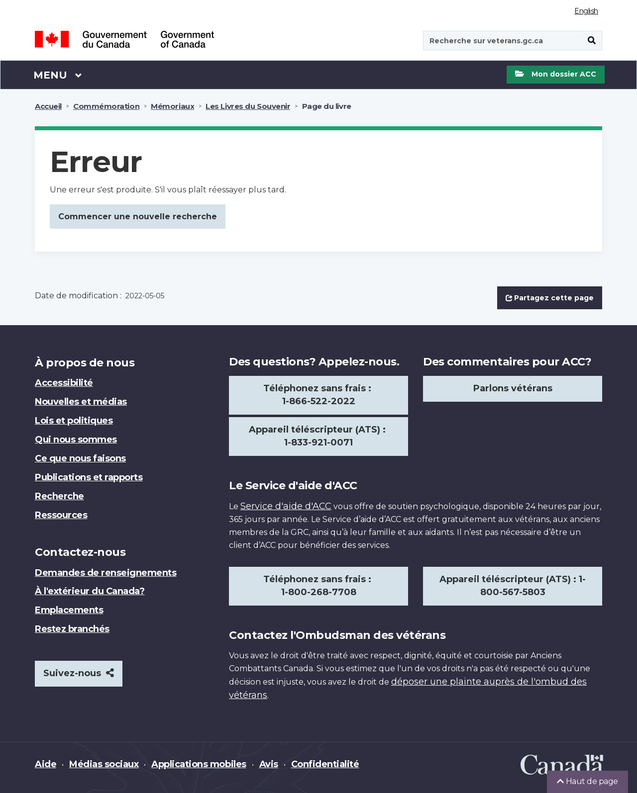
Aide (45, 764)
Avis (268, 764)
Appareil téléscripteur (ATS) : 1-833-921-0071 (318, 436)
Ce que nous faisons (80, 458)
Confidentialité (325, 764)
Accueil (48, 106)
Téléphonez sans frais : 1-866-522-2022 (318, 395)
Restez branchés (72, 628)
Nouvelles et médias (81, 401)
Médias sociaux (103, 764)
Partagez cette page (550, 297)
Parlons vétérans (512, 388)
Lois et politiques (73, 420)
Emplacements (69, 610)
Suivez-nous (78, 673)
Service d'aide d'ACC (285, 506)
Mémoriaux (172, 106)
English (586, 10)
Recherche (59, 496)
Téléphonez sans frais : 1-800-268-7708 (318, 586)
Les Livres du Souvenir (248, 106)
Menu (57, 74)
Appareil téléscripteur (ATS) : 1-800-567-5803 (512, 586)
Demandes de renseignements (106, 572)
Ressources (61, 515)
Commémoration (106, 106)
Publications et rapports (88, 477)
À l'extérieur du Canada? (89, 591)
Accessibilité (64, 382)
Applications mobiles (198, 764)
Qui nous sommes (76, 439)
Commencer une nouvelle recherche (137, 216)
